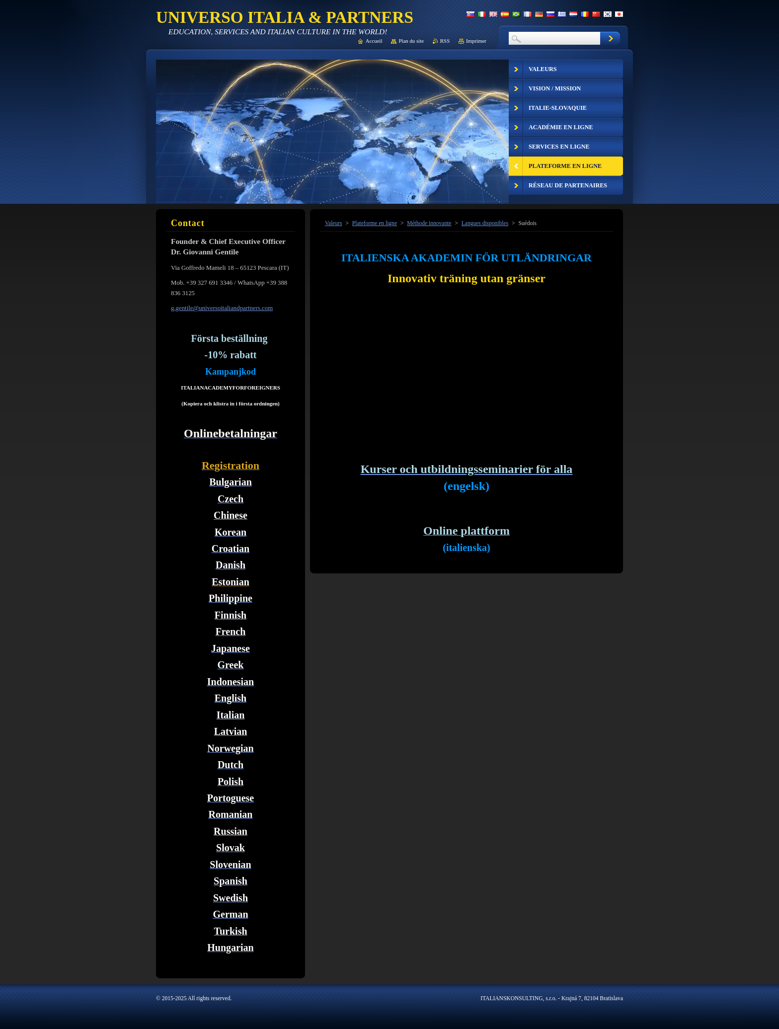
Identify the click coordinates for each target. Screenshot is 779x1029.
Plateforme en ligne (374, 223)
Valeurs (333, 223)
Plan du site (411, 41)
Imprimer (476, 41)
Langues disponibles (485, 223)
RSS (445, 41)
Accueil (374, 41)
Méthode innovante (429, 223)
